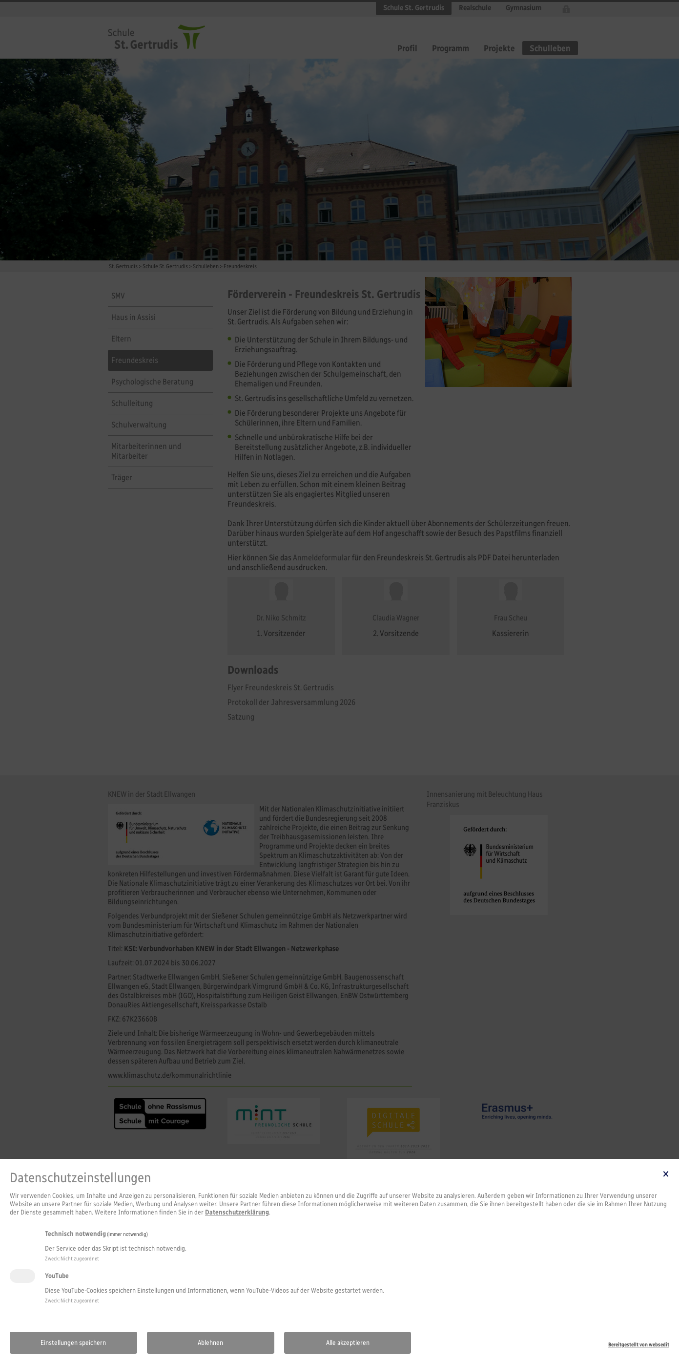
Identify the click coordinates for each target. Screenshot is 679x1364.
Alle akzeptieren (348, 1343)
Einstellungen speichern (73, 1343)
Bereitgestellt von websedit (638, 1344)
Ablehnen (210, 1343)
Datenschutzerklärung (237, 1212)
